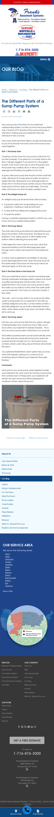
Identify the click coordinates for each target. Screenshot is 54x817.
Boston (7, 575)
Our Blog (5, 479)
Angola (8, 562)
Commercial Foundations (12, 681)
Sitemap (27, 804)
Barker (7, 567)
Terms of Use (48, 801)
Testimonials (7, 469)
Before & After (8, 465)
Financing (6, 473)
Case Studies (7, 504)
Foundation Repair (9, 673)
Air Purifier (5, 685)
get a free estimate (27, 740)
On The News (7, 492)
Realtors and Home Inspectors (15, 528)
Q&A (26, 669)
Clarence (9, 586)
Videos (5, 484)
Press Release (7, 512)
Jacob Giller (18, 116)
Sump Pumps (7, 669)
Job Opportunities (9, 461)
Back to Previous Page (15, 438)
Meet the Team (8, 496)
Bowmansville (10, 578)
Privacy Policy (35, 801)
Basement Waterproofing (11, 666)
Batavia (8, 572)
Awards (5, 508)
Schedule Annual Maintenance (27, 2)
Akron (7, 554)
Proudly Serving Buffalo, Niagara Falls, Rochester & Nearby (27, 43)
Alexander (9, 559)
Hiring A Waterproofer (11, 488)
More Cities (8, 591)
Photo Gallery (8, 500)
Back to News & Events (38, 438)
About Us (6, 453)
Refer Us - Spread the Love (13, 524)
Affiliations (6, 516)
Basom (7, 570)
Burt (6, 583)
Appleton (9, 564)
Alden (7, 556)
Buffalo (8, 580)
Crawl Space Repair (10, 677)
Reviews (5, 520)
